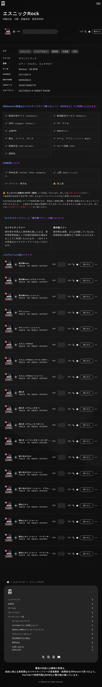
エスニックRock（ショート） (33, 375)
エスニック (25, 51)
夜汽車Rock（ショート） (31, 294)
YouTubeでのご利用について (20, 207)
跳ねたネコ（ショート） (31, 519)
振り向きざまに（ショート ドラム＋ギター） (34, 487)
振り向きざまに (27, 455)
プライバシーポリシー (22, 634)
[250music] (3, 3)
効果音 (11, 604)
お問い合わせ (74, 193)
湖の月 (23, 391)
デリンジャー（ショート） (32, 326)
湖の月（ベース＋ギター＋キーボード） (34, 439)
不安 (75, 51)
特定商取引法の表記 (21, 638)
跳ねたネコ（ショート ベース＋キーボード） (34, 551)
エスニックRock (27, 342)
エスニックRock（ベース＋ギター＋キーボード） (34, 358)
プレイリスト (14, 612)
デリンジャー (26, 310)
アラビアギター (41, 51)
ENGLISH (16, 650)
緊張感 (55, 51)
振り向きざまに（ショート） (33, 471)
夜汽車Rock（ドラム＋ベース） (34, 278)
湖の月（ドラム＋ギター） (32, 407)
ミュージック (14, 599)
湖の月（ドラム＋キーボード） (34, 423)
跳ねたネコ (25, 503)
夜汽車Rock (25, 262)
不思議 (65, 51)
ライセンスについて (21, 621)
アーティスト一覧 (16, 617)
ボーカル (12, 608)
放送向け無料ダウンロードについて (28, 630)
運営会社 (16, 642)
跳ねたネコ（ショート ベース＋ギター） (34, 535)
